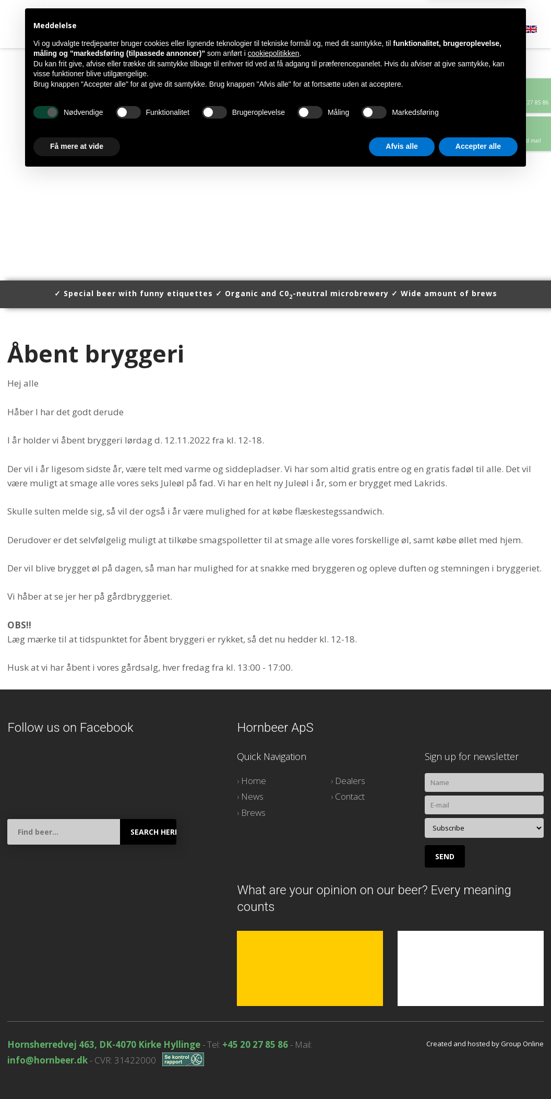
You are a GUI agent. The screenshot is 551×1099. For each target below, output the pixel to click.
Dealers (350, 781)
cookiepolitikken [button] (274, 977)
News (252, 796)
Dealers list (244, 32)
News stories (129, 32)
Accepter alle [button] (478, 1070)
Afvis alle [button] (401, 1070)
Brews (187, 32)
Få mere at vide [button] (76, 1070)
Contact (306, 32)
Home (73, 32)
